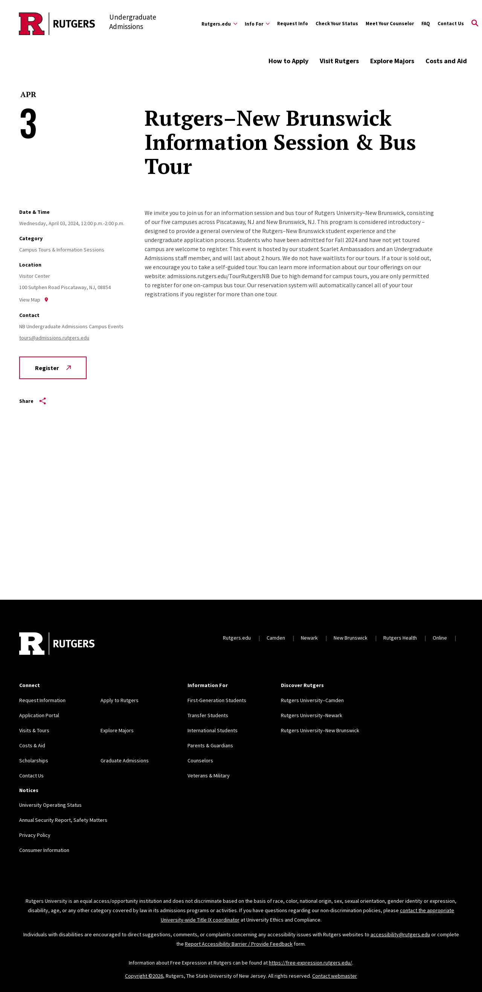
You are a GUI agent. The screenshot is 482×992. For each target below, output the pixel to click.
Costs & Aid (32, 745)
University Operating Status (50, 805)
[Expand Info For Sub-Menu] (257, 24)
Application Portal (39, 715)
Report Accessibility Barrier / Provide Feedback (239, 943)
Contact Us (451, 23)
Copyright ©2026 (144, 975)
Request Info (292, 23)
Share (32, 401)
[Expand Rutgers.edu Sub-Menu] (219, 24)
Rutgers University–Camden (312, 700)
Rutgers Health (400, 637)
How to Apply (288, 60)
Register (53, 368)
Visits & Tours (34, 730)
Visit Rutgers (339, 60)
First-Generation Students (217, 700)
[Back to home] (57, 644)
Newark (309, 637)
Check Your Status (337, 23)
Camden (276, 637)
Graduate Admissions (125, 760)
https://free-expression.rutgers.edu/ (310, 962)
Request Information (42, 700)
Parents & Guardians (210, 745)
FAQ (425, 23)
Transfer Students (208, 715)
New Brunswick (351, 637)
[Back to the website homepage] (57, 23)
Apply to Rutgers (120, 700)
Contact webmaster (334, 975)
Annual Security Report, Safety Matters (63, 820)
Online (440, 637)
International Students (213, 730)
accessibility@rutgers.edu (400, 934)
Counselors (200, 760)
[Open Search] (474, 23)
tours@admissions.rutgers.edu (54, 337)
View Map (34, 299)
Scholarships (33, 760)
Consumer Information (44, 850)
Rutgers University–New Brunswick (320, 730)
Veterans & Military (209, 775)
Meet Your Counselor (390, 23)
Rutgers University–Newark (311, 715)
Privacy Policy (34, 835)
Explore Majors (392, 60)
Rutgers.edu (237, 637)
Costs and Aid (446, 60)
